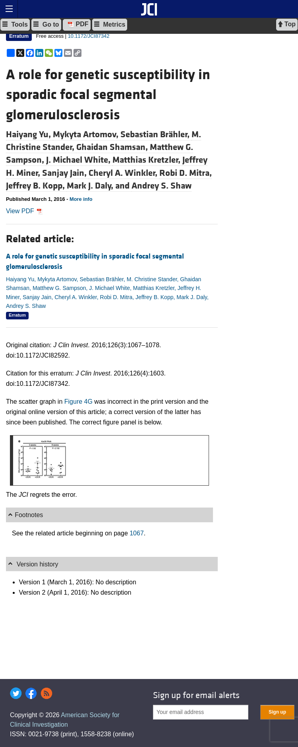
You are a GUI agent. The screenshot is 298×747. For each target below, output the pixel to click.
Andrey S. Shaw (162, 185)
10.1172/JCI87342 (89, 36)
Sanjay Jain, (65, 173)
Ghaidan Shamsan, (113, 147)
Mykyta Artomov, (86, 134)
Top (287, 24)
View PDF (24, 211)
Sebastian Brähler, (156, 134)
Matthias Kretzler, (147, 159)
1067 (137, 533)
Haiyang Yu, (29, 134)
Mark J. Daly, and (99, 185)
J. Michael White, (79, 159)
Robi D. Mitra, (185, 173)
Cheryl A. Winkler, (124, 173)
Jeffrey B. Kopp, (36, 185)
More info (81, 199)
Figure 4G (78, 401)
